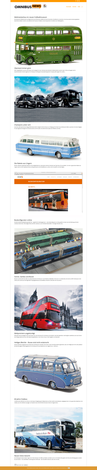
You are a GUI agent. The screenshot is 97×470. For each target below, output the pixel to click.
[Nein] (95, 468)
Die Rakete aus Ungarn (23, 163)
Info (79, 6)
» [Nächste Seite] (22, 464)
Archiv (74, 6)
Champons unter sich (22, 125)
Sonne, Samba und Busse (24, 276)
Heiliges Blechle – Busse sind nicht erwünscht (31, 342)
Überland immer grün (22, 68)
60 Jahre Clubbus (20, 399)
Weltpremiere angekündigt (24, 333)
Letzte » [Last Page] (25, 464)
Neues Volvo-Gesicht (22, 456)
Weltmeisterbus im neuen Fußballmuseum (30, 17)
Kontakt (68, 6)
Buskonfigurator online (23, 220)
